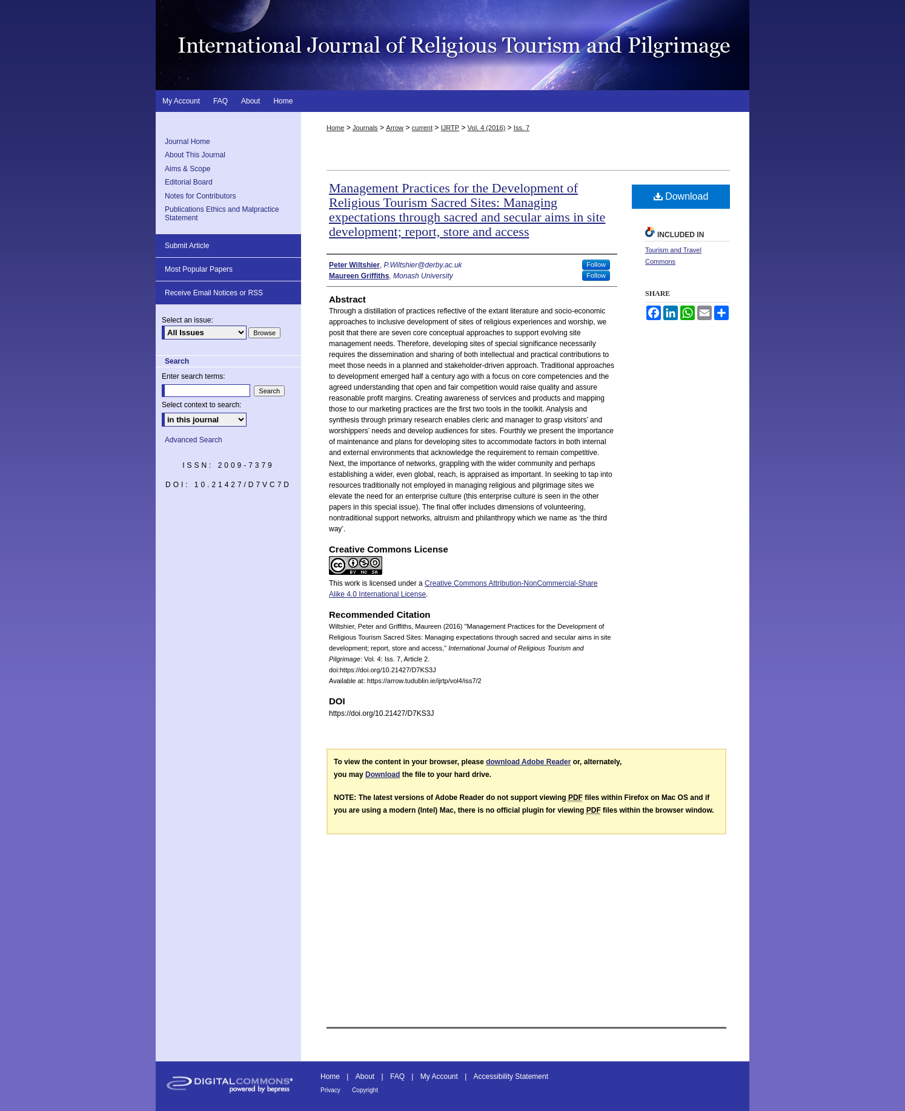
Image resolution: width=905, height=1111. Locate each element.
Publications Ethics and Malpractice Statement (222, 213)
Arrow (394, 127)
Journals (365, 127)
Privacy (330, 1090)
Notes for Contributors (200, 196)
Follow (596, 264)
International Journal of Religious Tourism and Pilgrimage (452, 45)
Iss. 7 (521, 127)
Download (681, 196)
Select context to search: (201, 405)
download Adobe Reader (528, 762)
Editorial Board (189, 182)
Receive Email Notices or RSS (214, 293)
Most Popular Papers (199, 269)
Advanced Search (193, 440)
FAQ (397, 1076)
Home (335, 127)
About (365, 1076)
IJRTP (450, 127)
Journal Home (187, 141)
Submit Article (187, 245)
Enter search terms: (193, 376)
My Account (439, 1076)
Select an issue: (187, 320)
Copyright (365, 1090)
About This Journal (195, 155)
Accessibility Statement (511, 1076)
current (422, 127)
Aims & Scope (187, 169)
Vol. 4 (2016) (486, 127)
